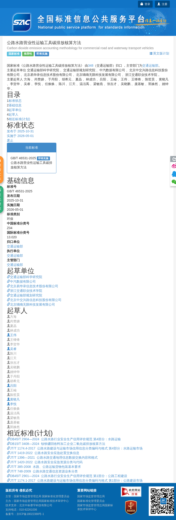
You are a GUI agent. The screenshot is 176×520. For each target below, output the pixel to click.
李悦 (11, 404)
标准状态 (15, 100)
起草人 (13, 114)
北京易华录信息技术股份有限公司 (32, 286)
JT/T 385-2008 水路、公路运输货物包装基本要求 (44, 467)
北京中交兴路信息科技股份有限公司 (34, 300)
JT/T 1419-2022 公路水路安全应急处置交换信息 (43, 453)
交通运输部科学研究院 (24, 277)
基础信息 (15, 105)
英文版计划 (159, 53)
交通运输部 (150, 65)
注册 (162, 4)
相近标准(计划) (19, 119)
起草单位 (15, 110)
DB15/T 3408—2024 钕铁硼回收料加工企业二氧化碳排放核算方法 (56, 444)
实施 (20, 136)
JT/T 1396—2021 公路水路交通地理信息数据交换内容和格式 (52, 457)
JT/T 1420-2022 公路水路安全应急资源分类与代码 (44, 462)
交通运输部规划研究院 (24, 295)
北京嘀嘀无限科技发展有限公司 (31, 304)
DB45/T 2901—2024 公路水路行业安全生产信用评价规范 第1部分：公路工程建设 (67, 476)
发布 (20, 131)
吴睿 (11, 349)
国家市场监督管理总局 (91, 496)
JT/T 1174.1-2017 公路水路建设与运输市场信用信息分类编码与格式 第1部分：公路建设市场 (75, 480)
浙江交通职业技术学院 (24, 291)
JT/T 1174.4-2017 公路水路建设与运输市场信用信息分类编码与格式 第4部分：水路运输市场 (75, 448)
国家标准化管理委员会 (91, 501)
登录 (145, 4)
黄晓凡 (13, 399)
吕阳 (11, 385)
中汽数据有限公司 (21, 281)
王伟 (11, 335)
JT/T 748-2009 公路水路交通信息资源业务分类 (42, 471)
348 (90, 65)
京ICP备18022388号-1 (30, 514)
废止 (10, 140)
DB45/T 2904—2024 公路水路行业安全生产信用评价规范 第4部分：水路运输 (64, 439)
